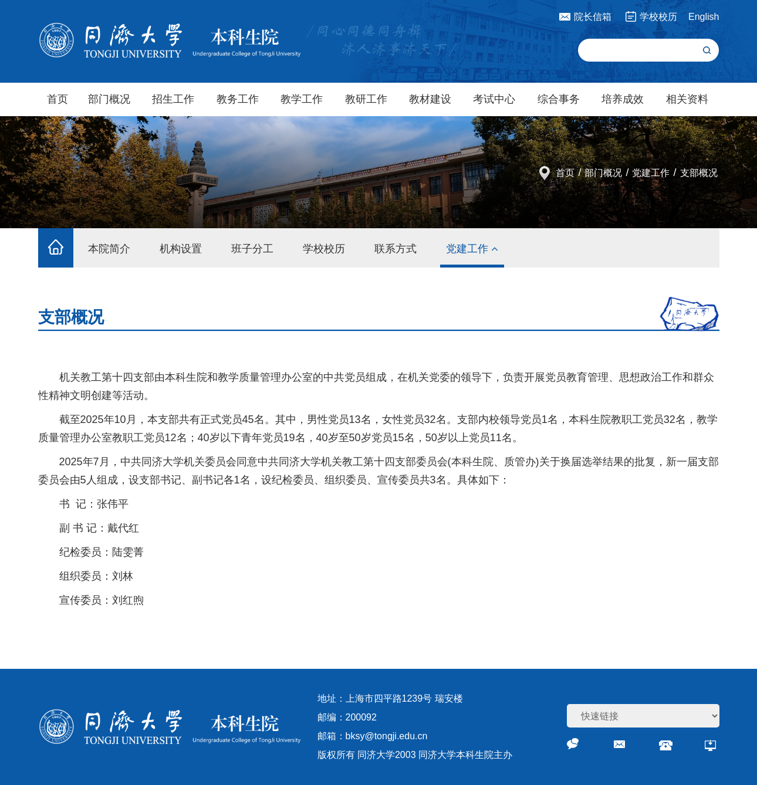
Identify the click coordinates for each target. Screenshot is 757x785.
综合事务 (559, 99)
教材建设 (430, 99)
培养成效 (622, 99)
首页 (57, 99)
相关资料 (687, 99)
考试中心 (494, 99)
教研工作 (366, 99)
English (703, 17)
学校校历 (658, 17)
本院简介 (109, 249)
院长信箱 (592, 17)
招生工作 (173, 99)
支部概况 (699, 173)
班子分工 (252, 249)
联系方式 (395, 249)
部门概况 (109, 99)
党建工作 (651, 173)
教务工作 (238, 99)
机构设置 (181, 249)
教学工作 (302, 99)
